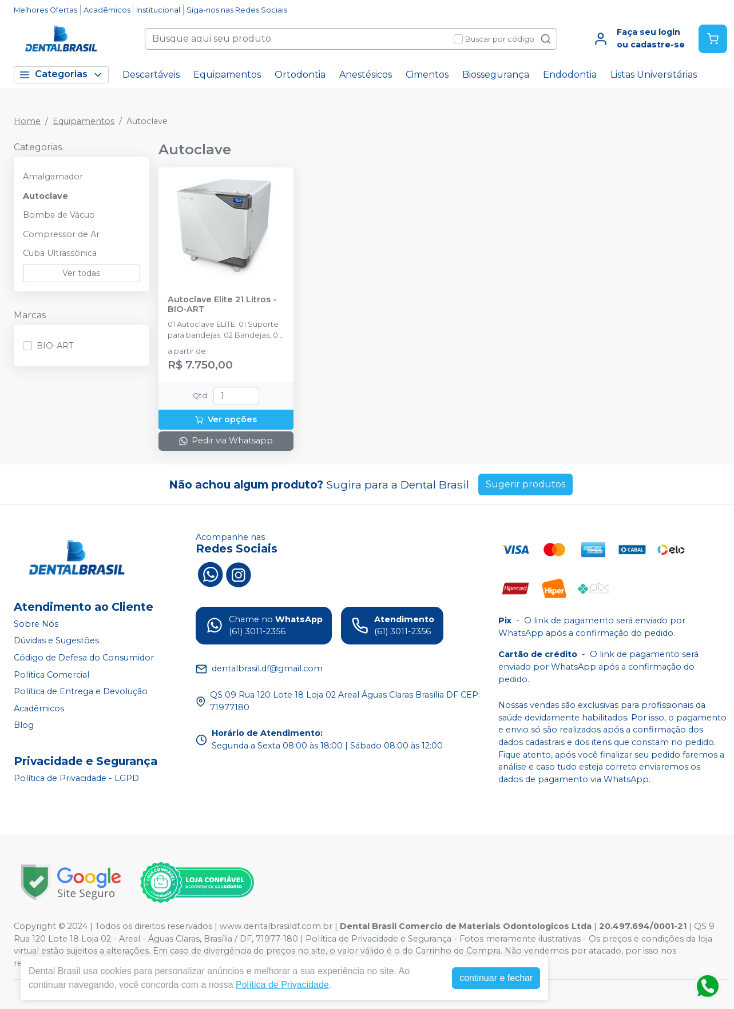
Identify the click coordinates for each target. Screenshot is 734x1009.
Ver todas (81, 273)
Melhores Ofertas (45, 10)
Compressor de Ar (61, 234)
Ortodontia (300, 74)
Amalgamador (53, 176)
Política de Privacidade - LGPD (76, 778)
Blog (24, 725)
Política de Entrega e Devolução (81, 691)
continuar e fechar (496, 978)
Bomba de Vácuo (59, 215)
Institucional (158, 10)
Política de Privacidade (282, 985)
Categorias (61, 75)
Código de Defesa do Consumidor (84, 657)
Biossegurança (495, 74)
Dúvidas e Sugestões (56, 640)
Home (27, 121)
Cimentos (427, 74)
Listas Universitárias (653, 74)
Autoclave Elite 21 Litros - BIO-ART (222, 304)
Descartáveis (151, 74)
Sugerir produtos (525, 484)
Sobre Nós (36, 624)
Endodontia (570, 74)
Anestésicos (365, 74)
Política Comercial (51, 675)
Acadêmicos (107, 10)
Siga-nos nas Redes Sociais (237, 10)
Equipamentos (227, 74)
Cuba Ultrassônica (60, 253)
